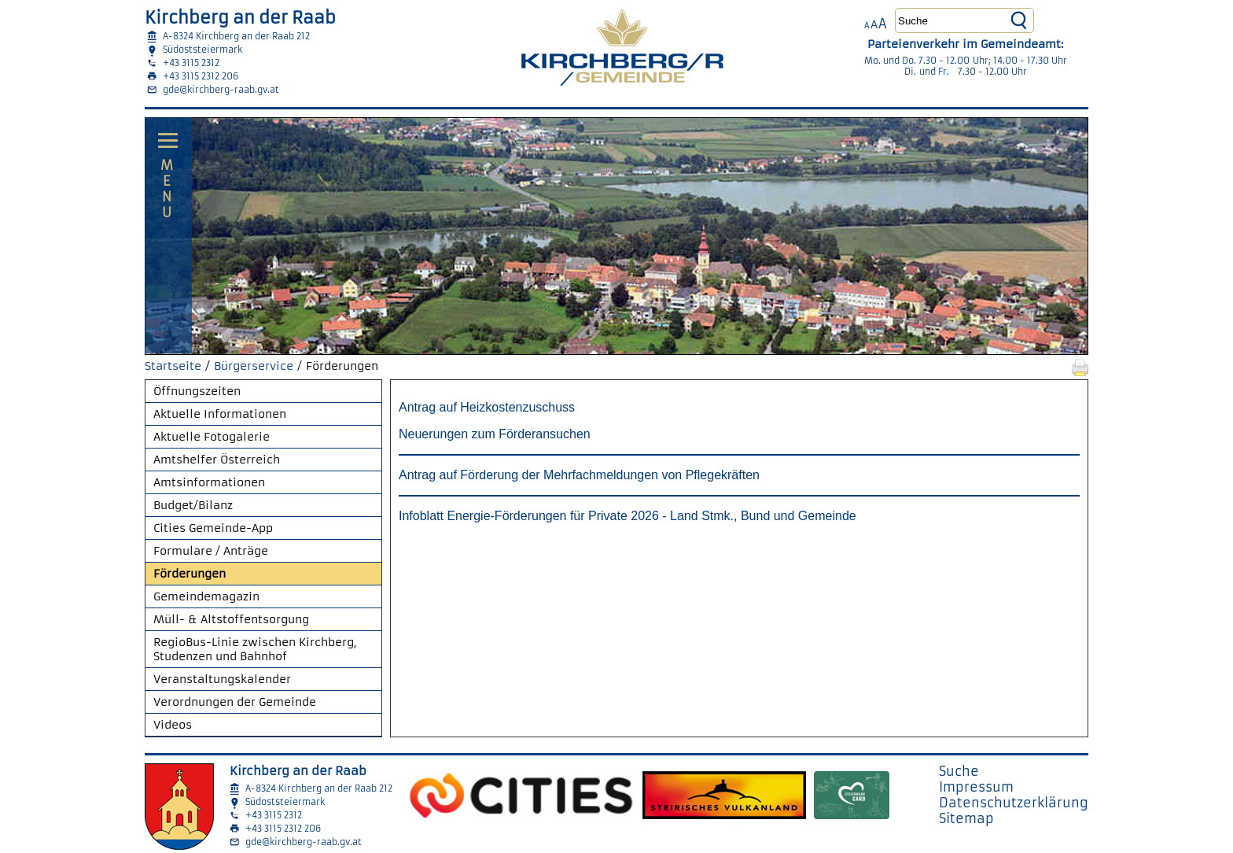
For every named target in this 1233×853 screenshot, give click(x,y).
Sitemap (966, 818)
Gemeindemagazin (206, 596)
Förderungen (189, 574)
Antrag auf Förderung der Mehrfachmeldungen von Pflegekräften (579, 475)
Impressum (976, 787)
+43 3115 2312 (191, 62)
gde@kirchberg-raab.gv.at (221, 89)
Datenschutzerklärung (1013, 803)
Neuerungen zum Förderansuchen (495, 434)
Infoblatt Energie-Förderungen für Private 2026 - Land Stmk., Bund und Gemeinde (629, 516)
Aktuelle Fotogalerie (211, 437)
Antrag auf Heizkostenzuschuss (487, 407)
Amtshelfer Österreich (216, 459)
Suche (959, 771)
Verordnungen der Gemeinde (234, 702)
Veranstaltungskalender (222, 679)
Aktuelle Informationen (219, 414)
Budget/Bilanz (193, 505)
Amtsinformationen (209, 482)
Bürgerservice (253, 366)
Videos (172, 725)
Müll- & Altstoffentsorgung (231, 619)
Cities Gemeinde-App (213, 528)
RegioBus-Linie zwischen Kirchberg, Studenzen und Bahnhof (255, 649)
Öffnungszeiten (197, 391)
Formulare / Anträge (210, 551)
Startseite (173, 366)
